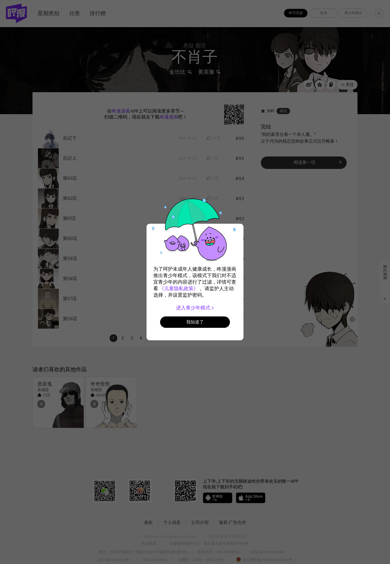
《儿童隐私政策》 (178, 288)
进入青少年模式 (195, 307)
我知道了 (195, 322)
